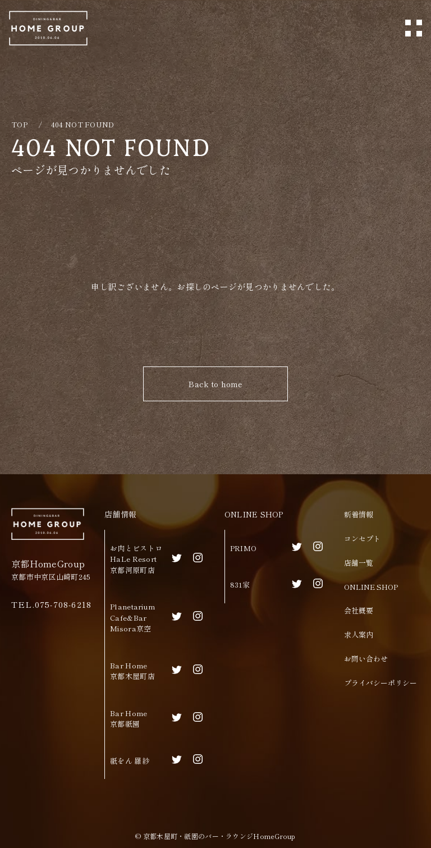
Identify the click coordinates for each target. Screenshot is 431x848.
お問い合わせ (366, 658)
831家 (240, 584)
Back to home (215, 383)
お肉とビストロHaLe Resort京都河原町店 (136, 559)
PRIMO (243, 548)
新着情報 (358, 514)
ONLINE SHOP (253, 514)
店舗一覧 (358, 562)
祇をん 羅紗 (129, 760)
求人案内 (358, 634)
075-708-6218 (63, 604)
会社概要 (358, 610)
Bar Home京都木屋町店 (132, 671)
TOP (19, 124)
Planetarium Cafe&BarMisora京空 (132, 617)
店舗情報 (120, 514)
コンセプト (362, 538)
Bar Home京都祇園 (128, 719)
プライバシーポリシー (380, 682)
